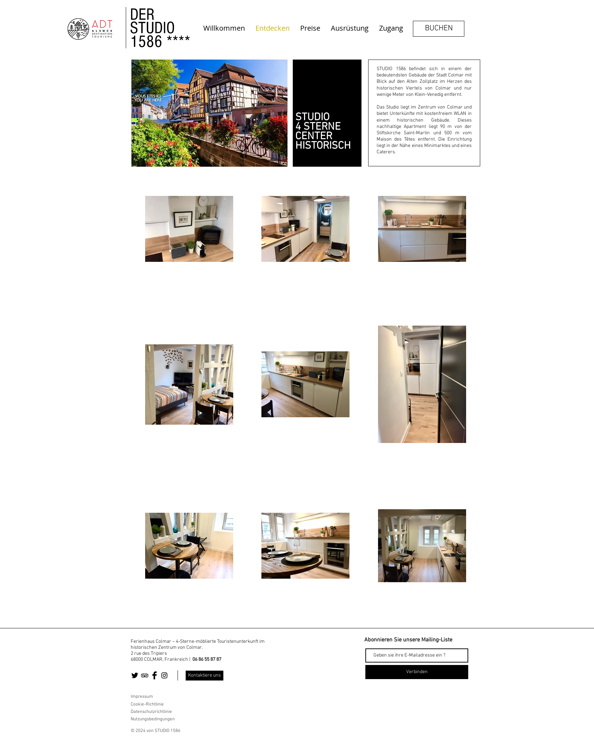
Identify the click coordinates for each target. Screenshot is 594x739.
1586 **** (160, 41)
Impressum (142, 697)
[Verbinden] (416, 672)
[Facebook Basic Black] (154, 675)
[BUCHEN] (438, 29)
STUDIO (152, 27)
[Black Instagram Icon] (164, 675)
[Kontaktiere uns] (204, 676)
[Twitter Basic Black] (135, 675)
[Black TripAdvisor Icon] (145, 675)
